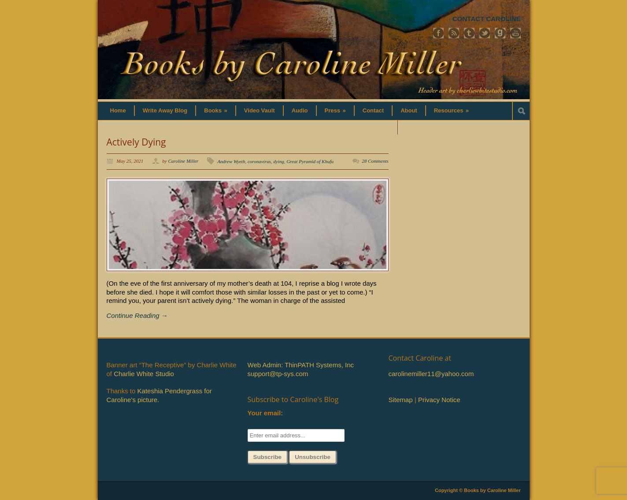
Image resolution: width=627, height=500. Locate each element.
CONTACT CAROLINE (487, 18)
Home (118, 110)
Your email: (265, 413)
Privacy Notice (439, 399)
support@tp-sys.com (278, 373)
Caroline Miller (183, 161)
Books (215, 110)
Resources (451, 110)
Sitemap (401, 399)
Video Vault (259, 110)
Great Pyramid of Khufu (310, 161)
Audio (300, 110)
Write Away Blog (165, 110)
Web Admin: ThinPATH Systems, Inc (301, 365)
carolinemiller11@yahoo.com (431, 373)
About (409, 110)
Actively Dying (136, 142)
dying (278, 161)
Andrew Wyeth (231, 161)
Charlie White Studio (144, 373)
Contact (373, 110)
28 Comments (375, 161)
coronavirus (259, 161)
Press (335, 110)
